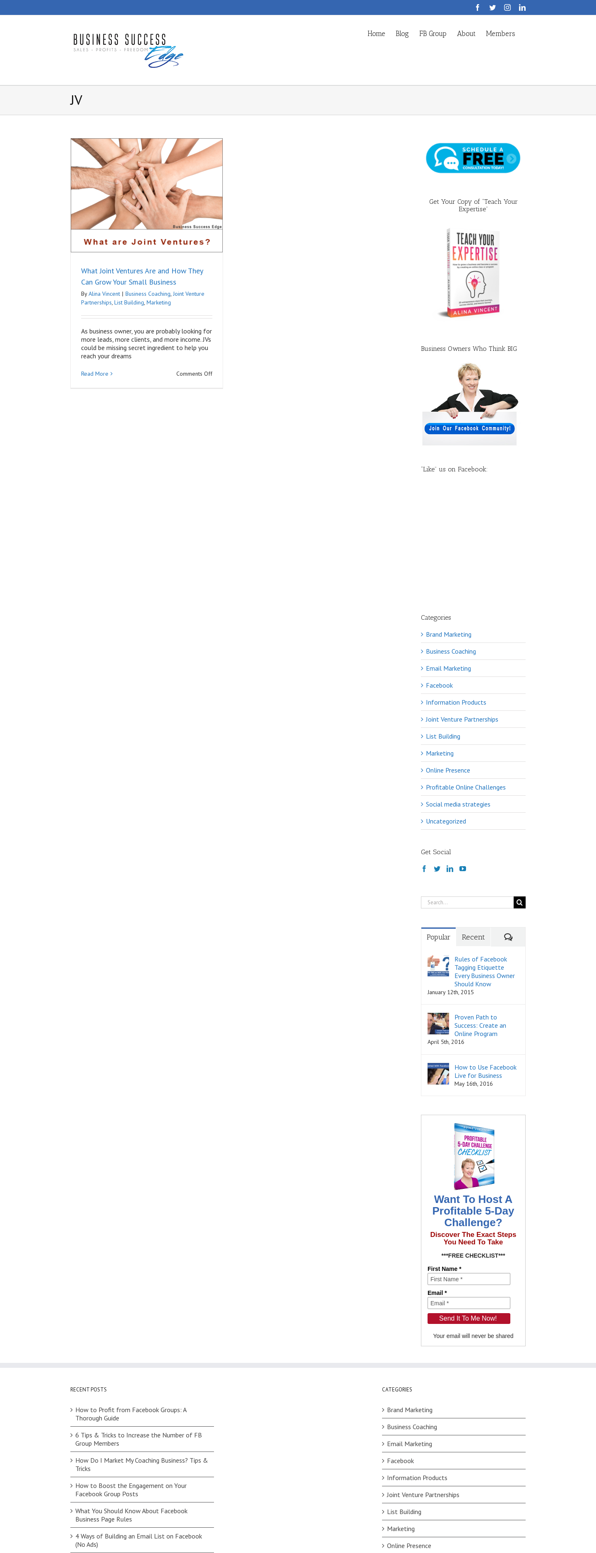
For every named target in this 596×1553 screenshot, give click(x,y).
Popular (439, 831)
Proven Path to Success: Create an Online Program (480, 920)
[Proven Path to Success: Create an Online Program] (438, 912)
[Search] (520, 797)
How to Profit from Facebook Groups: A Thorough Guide (130, 1308)
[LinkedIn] (450, 763)
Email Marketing (448, 563)
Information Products (456, 597)
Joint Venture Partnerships (462, 614)
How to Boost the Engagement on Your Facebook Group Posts (131, 1384)
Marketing (159, 302)
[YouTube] (462, 763)
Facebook (439, 580)
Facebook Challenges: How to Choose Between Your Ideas (142, 1460)
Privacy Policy (192, 1532)
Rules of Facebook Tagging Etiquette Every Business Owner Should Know (484, 866)
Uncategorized (446, 716)
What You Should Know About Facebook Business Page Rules (131, 1409)
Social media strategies (458, 699)
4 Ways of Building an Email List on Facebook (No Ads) (138, 1435)
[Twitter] (437, 763)
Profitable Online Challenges (466, 682)
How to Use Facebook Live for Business (485, 966)
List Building (129, 302)
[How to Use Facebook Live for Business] (438, 962)
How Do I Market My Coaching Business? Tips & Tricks (141, 1359)
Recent (473, 831)
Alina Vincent (104, 293)
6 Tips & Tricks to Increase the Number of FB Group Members (138, 1334)
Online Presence (448, 665)
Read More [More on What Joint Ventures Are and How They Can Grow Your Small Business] (94, 373)
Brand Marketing (448, 529)
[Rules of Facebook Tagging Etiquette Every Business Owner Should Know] (438, 854)
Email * (437, 1187)
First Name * (444, 1163)
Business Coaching (148, 293)
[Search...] (467, 797)
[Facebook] (424, 763)
